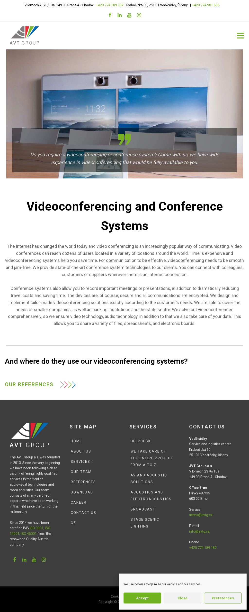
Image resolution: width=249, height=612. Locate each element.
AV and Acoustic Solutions (149, 478)
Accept (142, 598)
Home (76, 441)
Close (182, 598)
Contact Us (83, 513)
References (83, 482)
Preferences (223, 598)
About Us (81, 451)
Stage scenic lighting (145, 523)
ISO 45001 (28, 534)
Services (80, 462)
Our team (81, 472)
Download (82, 492)
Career (79, 502)
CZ (73, 523)
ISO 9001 (37, 528)
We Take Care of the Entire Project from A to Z (152, 458)
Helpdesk (141, 441)
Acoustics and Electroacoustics (151, 495)
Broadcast (143, 509)
